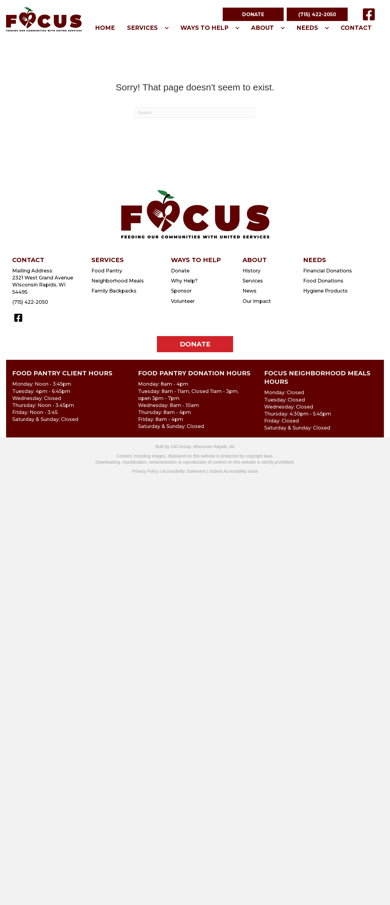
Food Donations (323, 281)
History (252, 271)
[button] (253, 14)
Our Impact (257, 301)
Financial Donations (327, 271)
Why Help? (184, 281)
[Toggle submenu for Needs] (327, 28)
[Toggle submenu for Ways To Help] (237, 28)
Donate (180, 271)
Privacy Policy (145, 471)
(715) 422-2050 (30, 302)
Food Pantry (106, 271)
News (250, 291)
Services (253, 281)
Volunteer (183, 301)
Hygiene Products (325, 291)
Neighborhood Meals (117, 281)
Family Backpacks (113, 291)
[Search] (195, 112)
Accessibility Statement (184, 471)
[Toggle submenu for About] (283, 28)
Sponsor (181, 291)
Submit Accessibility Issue (233, 471)
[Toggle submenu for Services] (166, 28)
